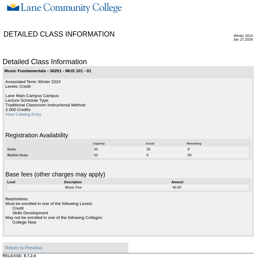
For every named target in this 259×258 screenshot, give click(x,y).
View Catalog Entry (23, 114)
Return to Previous (23, 247)
